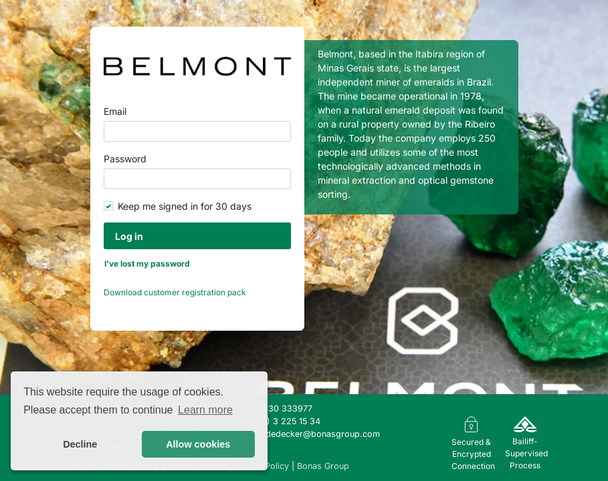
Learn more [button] (205, 410)
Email (115, 111)
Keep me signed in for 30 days (184, 206)
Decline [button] (80, 444)
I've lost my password (147, 264)
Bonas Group (323, 466)
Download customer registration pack (175, 292)
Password (125, 158)
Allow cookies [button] (198, 444)
